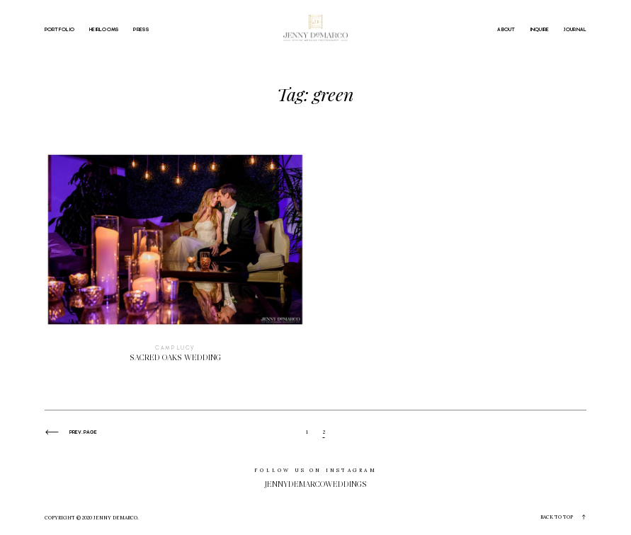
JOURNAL (575, 29)
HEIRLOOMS (104, 29)
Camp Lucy (175, 348)
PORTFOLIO (60, 29)
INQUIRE (540, 29)
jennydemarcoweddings (316, 484)
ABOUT (506, 29)
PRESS (140, 29)
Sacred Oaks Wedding (175, 264)
